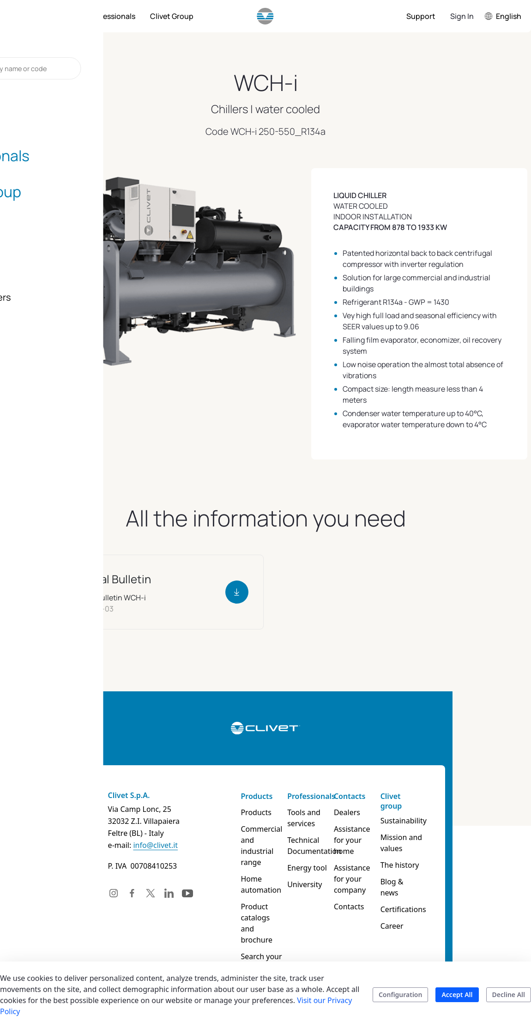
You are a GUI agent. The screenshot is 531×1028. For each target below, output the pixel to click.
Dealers (364, 812)
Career (421, 915)
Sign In (462, 16)
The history (429, 865)
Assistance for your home (375, 834)
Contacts (367, 796)
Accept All (456, 994)
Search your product (254, 939)
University (309, 884)
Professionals (316, 796)
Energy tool (312, 868)
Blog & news (431, 882)
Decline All (508, 994)
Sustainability (433, 821)
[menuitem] (57, 16)
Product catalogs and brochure (256, 906)
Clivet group (421, 801)
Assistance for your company (376, 862)
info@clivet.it (113, 845)
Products (250, 796)
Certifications (433, 898)
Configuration (400, 994)
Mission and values (431, 842)
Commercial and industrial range (258, 840)
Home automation (254, 873)
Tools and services (309, 817)
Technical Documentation (319, 845)
